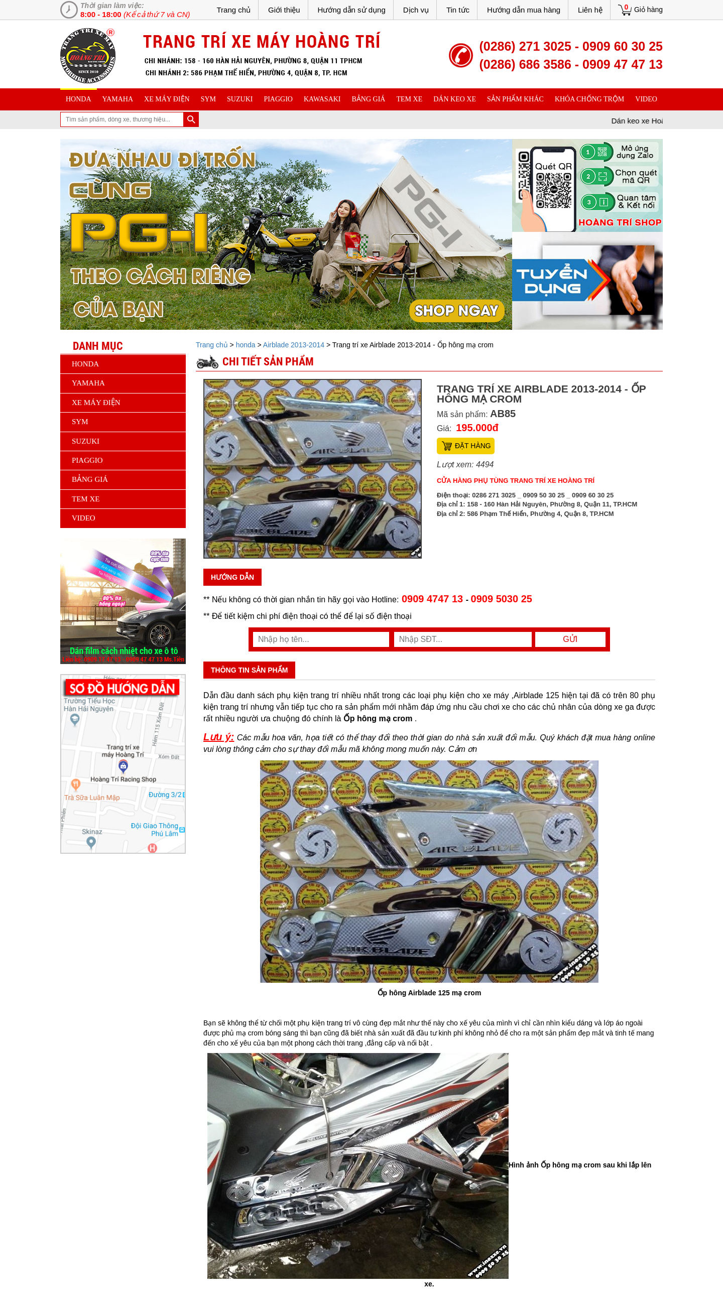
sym (208, 99)
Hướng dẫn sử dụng (352, 10)
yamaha (117, 99)
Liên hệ (590, 10)
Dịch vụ (416, 10)
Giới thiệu (284, 10)
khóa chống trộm (589, 99)
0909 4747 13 (432, 598)
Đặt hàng (473, 446)
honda (78, 99)
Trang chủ (233, 10)
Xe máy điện (167, 99)
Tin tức (457, 10)
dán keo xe (454, 99)
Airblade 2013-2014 (293, 345)
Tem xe (409, 99)
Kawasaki (322, 99)
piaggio (278, 99)
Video (646, 99)
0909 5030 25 (501, 598)
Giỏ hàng (648, 10)
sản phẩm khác (515, 99)
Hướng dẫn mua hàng (523, 10)
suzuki (240, 99)
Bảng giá (369, 99)
